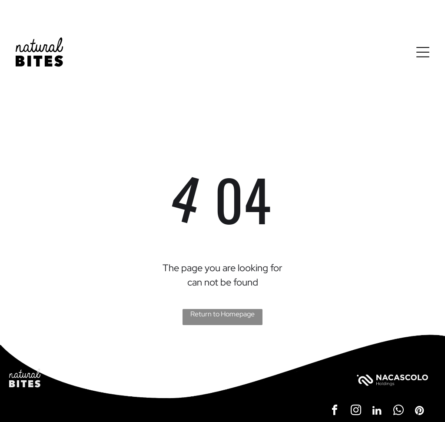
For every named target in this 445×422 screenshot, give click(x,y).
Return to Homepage (222, 314)
